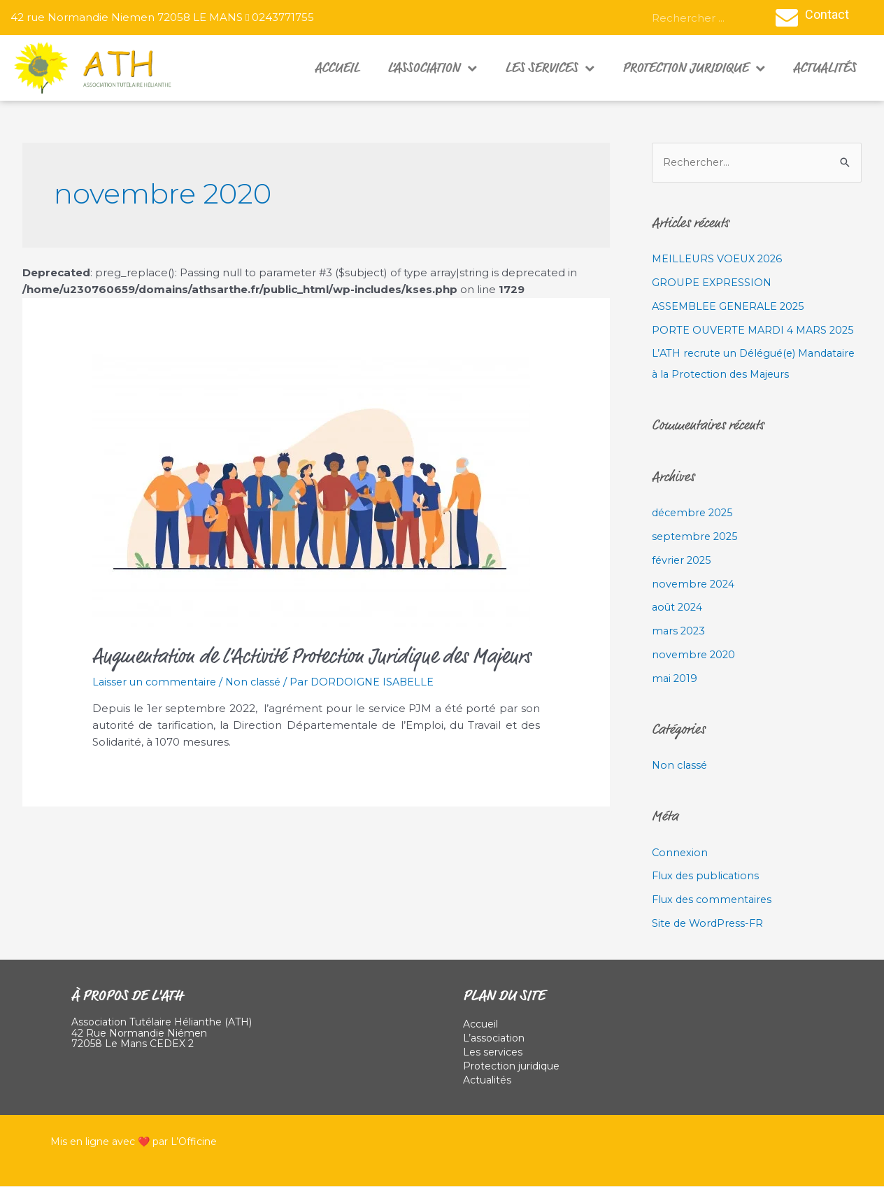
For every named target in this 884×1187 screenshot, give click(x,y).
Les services (549, 68)
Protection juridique (693, 68)
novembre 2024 (695, 584)
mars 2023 (679, 631)
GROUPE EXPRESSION (713, 283)
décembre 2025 (695, 513)
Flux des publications (708, 876)
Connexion (680, 853)
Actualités (824, 68)
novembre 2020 (695, 655)
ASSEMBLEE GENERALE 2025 (730, 306)
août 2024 (679, 607)
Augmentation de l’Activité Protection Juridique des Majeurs (311, 656)
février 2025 (683, 560)
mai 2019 (675, 678)
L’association (432, 68)
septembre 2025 (696, 536)
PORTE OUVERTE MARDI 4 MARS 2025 (756, 330)
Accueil (337, 68)
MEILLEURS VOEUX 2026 (719, 259)
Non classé (259, 681)
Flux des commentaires (714, 900)
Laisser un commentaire (156, 681)
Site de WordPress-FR (710, 923)
